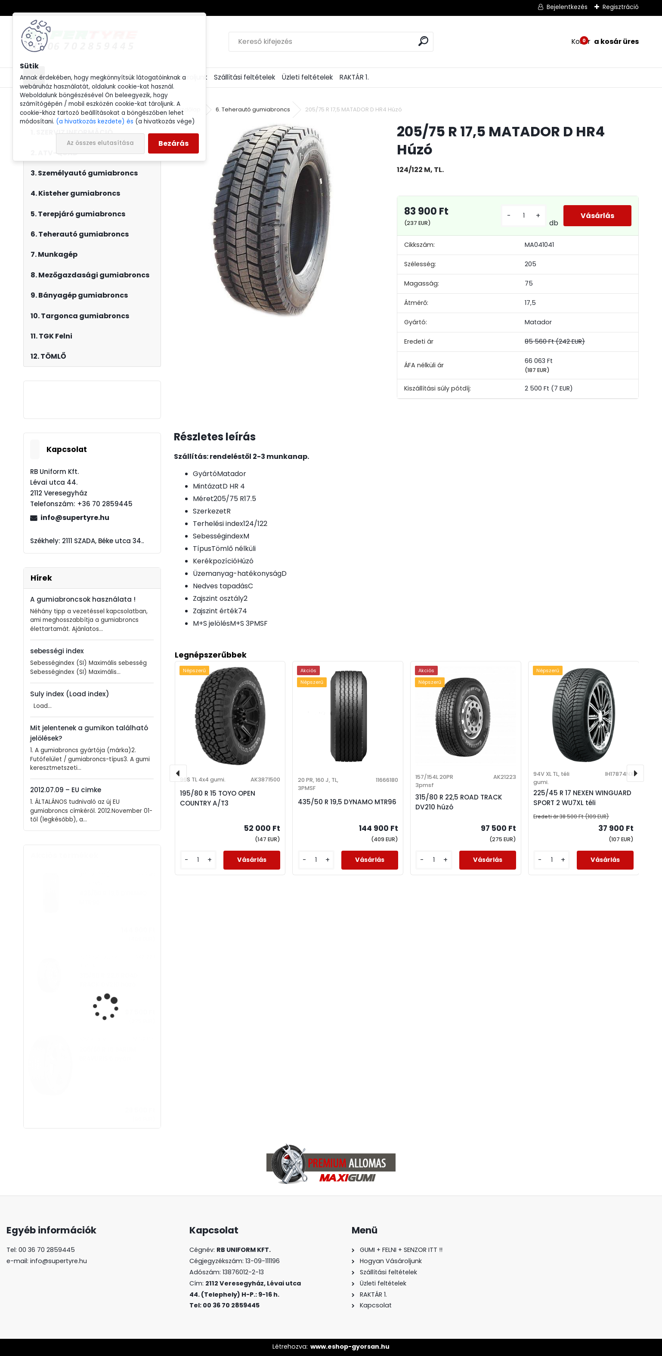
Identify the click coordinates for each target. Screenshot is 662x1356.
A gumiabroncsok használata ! (83, 599)
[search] (423, 41)
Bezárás (173, 143)
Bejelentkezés (567, 7)
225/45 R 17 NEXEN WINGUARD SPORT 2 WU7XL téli (582, 797)
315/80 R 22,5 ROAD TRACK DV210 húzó (108, 980)
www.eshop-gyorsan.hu (350, 1346)
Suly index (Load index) (69, 693)
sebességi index (57, 650)
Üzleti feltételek (307, 77)
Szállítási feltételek (244, 77)
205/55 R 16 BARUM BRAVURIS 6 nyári (107, 1053)
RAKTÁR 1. (354, 77)
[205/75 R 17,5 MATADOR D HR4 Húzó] (271, 220)
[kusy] (523, 215)
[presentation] (178, 773)
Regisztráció (621, 7)
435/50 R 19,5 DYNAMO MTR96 (113, 897)
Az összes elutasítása (100, 143)
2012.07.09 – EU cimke (65, 789)
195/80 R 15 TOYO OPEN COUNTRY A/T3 (217, 798)
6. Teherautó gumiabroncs (253, 109)
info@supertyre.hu (74, 518)
